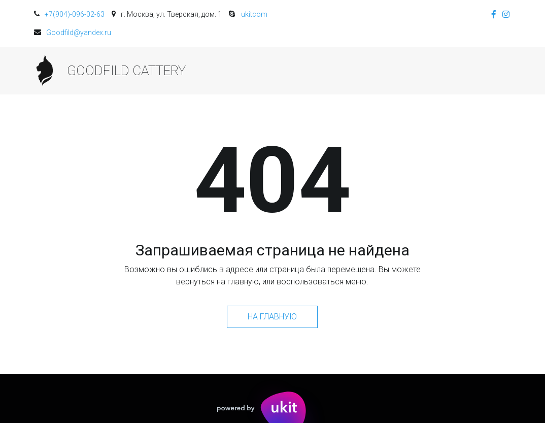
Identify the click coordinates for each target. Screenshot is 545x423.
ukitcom (254, 14)
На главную (272, 316)
